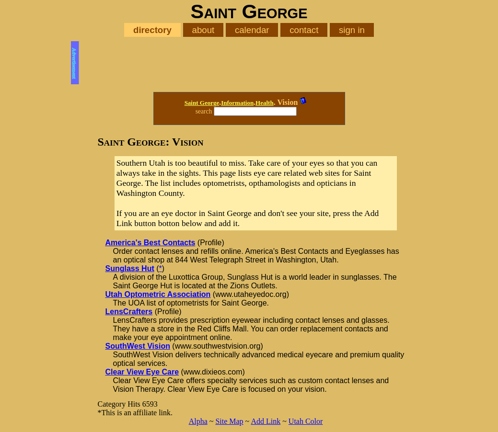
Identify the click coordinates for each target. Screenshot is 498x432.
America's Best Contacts (150, 243)
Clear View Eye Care (142, 372)
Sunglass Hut (129, 268)
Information (237, 102)
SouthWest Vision (137, 346)
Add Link (265, 421)
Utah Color (306, 421)
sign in (352, 30)
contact (304, 30)
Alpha (198, 421)
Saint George (202, 102)
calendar (252, 30)
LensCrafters (129, 311)
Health (264, 102)
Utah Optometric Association (158, 294)
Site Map (229, 421)
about (203, 30)
